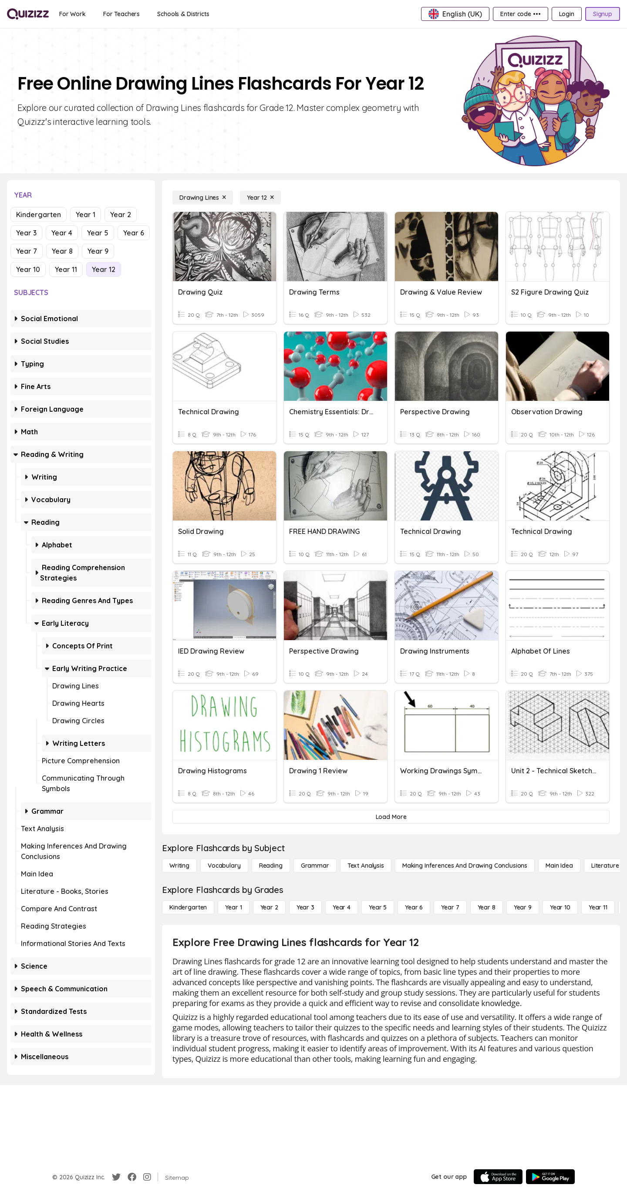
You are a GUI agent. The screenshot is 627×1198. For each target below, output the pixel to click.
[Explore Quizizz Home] (28, 14)
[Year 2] (269, 907)
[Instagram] (147, 1177)
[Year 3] (305, 907)
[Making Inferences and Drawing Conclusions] (465, 865)
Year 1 (85, 214)
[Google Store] (550, 1176)
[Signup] (602, 14)
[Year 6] (414, 907)
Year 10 (28, 269)
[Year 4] (341, 907)
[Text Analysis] (365, 865)
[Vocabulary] (224, 865)
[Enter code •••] (520, 14)
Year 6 (133, 232)
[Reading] (271, 865)
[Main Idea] (559, 865)
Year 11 (66, 269)
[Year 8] (486, 907)
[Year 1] (233, 907)
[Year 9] (522, 907)
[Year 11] (598, 907)
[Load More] (391, 817)
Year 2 (120, 214)
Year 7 (26, 251)
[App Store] (498, 1176)
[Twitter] (116, 1177)
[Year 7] (450, 907)
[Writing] (179, 865)
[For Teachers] (121, 14)
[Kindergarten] (188, 907)
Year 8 (62, 251)
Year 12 (103, 269)
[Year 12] (260, 198)
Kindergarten (38, 214)
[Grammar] (315, 865)
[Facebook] (132, 1177)
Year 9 (98, 251)
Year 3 (26, 232)
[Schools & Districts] (183, 14)
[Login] (567, 14)
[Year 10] (560, 907)
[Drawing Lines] (202, 198)
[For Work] (72, 14)
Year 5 (97, 232)
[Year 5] (377, 907)
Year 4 (61, 232)
